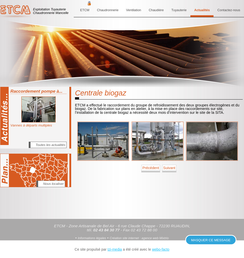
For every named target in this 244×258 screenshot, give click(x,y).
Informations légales (92, 238)
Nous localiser (53, 184)
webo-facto (160, 249)
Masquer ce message (211, 240)
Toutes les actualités (50, 145)
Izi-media (115, 249)
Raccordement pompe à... (36, 91)
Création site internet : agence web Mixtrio (139, 238)
